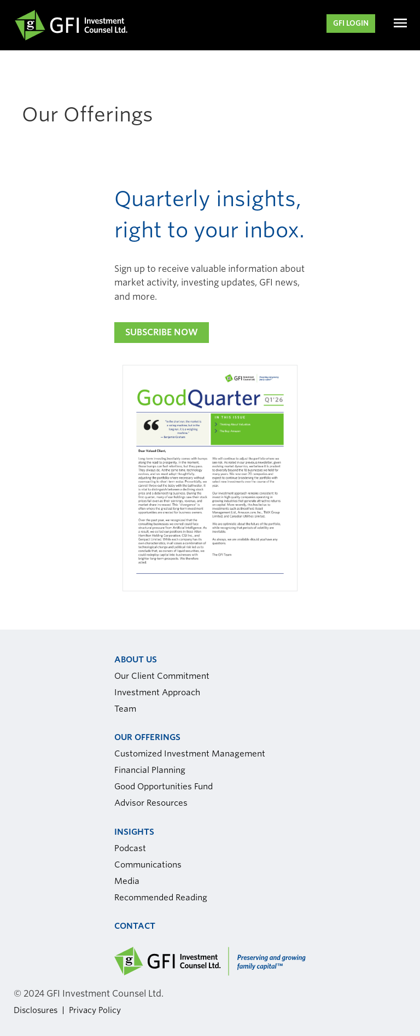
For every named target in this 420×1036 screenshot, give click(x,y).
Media (126, 881)
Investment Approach (157, 692)
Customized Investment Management (189, 754)
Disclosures (35, 1010)
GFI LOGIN (351, 23)
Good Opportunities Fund (163, 786)
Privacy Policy (95, 1010)
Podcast (130, 848)
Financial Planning (149, 770)
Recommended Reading (160, 898)
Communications (148, 865)
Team (125, 709)
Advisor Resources (151, 803)
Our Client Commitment (161, 676)
